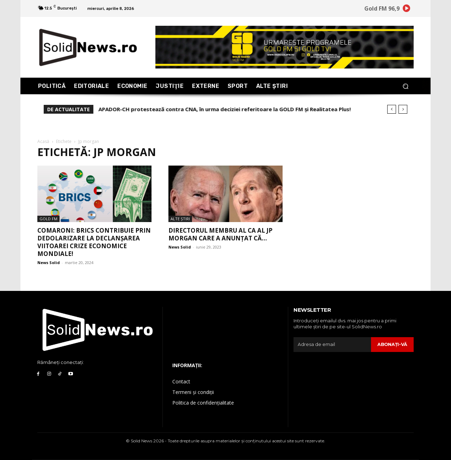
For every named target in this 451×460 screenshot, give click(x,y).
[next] (403, 109)
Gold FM (48, 218)
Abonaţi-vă (392, 344)
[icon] (407, 9)
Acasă (43, 141)
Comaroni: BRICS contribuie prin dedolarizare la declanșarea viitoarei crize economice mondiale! (94, 242)
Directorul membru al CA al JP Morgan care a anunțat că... (220, 234)
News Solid (48, 262)
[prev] (391, 109)
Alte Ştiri (180, 218)
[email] (332, 344)
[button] (405, 86)
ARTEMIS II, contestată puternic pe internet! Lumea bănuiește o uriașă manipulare (207, 109)
